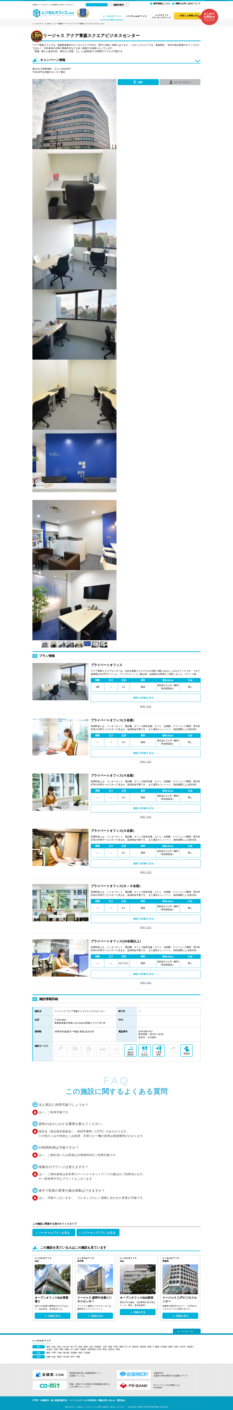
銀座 (86, 1347)
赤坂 (80, 1347)
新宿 (48, 1347)
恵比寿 (135, 1347)
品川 (91, 1347)
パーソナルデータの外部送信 (83, 1400)
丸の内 (66, 1347)
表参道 (143, 1347)
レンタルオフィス (112, 16)
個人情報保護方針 (59, 1400)
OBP (54, 1352)
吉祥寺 (111, 1349)
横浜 (59, 1357)
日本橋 (164, 1347)
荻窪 (105, 1349)
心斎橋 (87, 1353)
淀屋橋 (74, 1353)
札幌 (48, 1357)
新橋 (170, 1347)
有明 (118, 1349)
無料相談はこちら (161, 3)
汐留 (176, 1347)
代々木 (128, 1347)
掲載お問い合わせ (106, 1400)
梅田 (48, 1353)
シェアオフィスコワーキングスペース (161, 16)
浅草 (76, 1349)
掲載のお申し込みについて (188, 3)
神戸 (73, 1357)
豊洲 (121, 1347)
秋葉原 (98, 1347)
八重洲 (156, 1347)
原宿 (150, 1347)
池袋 (110, 1347)
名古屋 (66, 1357)
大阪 (60, 1353)
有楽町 (190, 1347)
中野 (116, 1347)
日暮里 (83, 1349)
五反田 (49, 1349)
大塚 (99, 1349)
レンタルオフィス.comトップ (44, 24)
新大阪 (66, 1353)
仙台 (54, 1357)
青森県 (60, 24)
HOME (35, 1400)
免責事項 (44, 1400)
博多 (78, 1357)
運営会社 (121, 1400)
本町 (80, 1353)
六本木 (182, 1347)
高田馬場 (91, 1349)
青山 (59, 1347)
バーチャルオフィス (136, 16)
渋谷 (54, 1347)
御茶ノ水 (69, 1349)
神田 (61, 1349)
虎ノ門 (74, 1347)
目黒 (56, 1349)
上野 (105, 1347)
